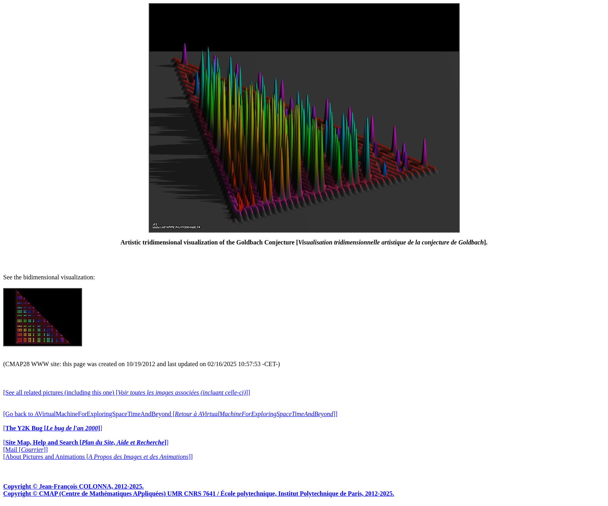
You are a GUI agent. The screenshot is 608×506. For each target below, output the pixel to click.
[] (52, 428)
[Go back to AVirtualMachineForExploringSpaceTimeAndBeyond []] (170, 414)
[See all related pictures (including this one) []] (126, 392)
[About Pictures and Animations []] (98, 456)
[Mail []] (25, 449)
